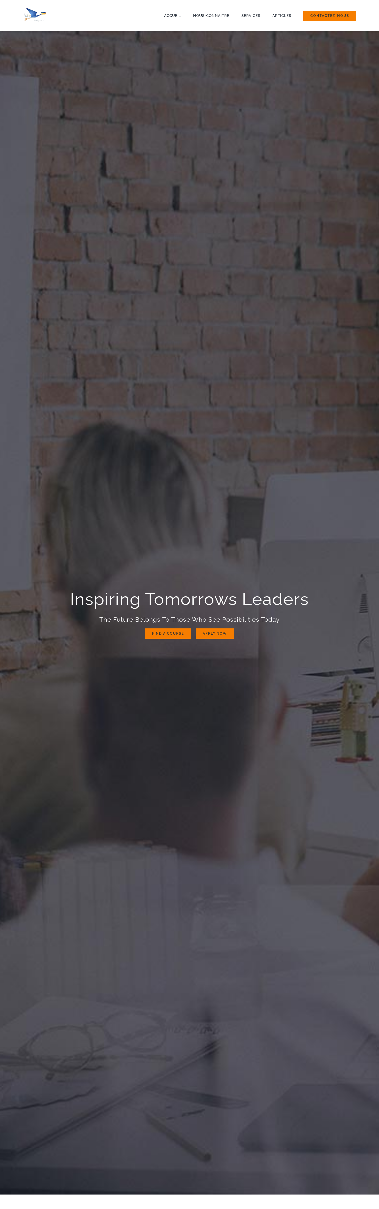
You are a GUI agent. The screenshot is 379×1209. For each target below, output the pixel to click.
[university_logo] (46, 9)
